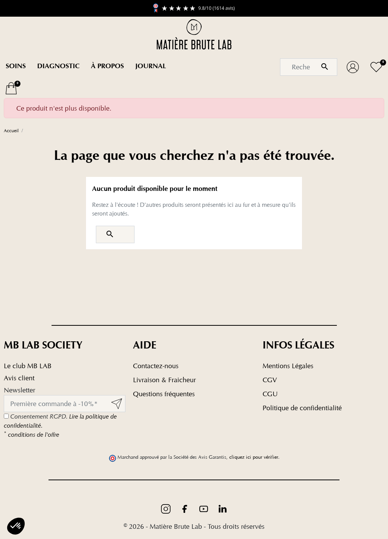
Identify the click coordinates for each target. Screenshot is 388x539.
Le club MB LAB (28, 366)
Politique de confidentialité (302, 408)
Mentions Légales (288, 366)
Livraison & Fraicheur (164, 380)
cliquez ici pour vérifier (253, 457)
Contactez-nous (155, 366)
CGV (270, 380)
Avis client (19, 378)
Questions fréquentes (164, 394)
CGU (270, 394)
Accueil (11, 130)
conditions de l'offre (31, 434)
